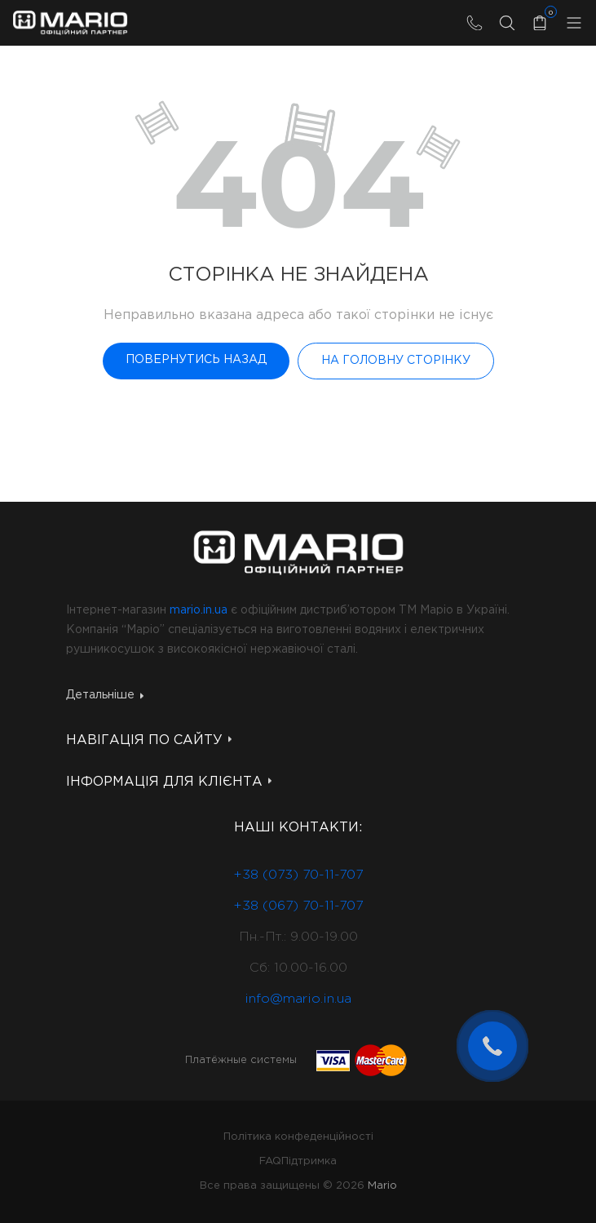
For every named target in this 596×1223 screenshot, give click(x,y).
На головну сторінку (395, 361)
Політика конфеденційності (298, 1136)
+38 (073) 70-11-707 (298, 875)
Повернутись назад (196, 360)
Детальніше (104, 695)
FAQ (270, 1161)
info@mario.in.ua (298, 999)
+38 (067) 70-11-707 (298, 906)
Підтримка (309, 1161)
